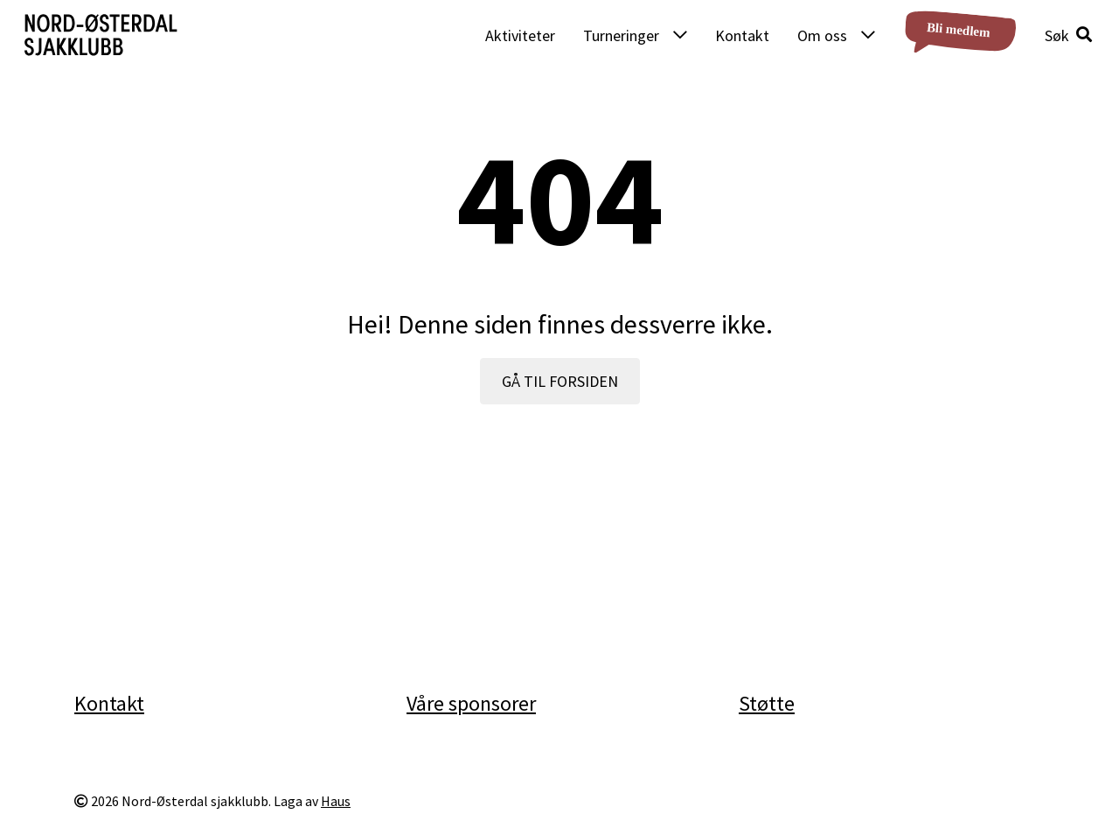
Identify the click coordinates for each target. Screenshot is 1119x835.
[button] (1068, 35)
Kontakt (742, 35)
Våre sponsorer (471, 703)
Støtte (767, 703)
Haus (336, 801)
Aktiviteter (520, 35)
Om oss (822, 35)
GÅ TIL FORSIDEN (560, 381)
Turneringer (621, 35)
